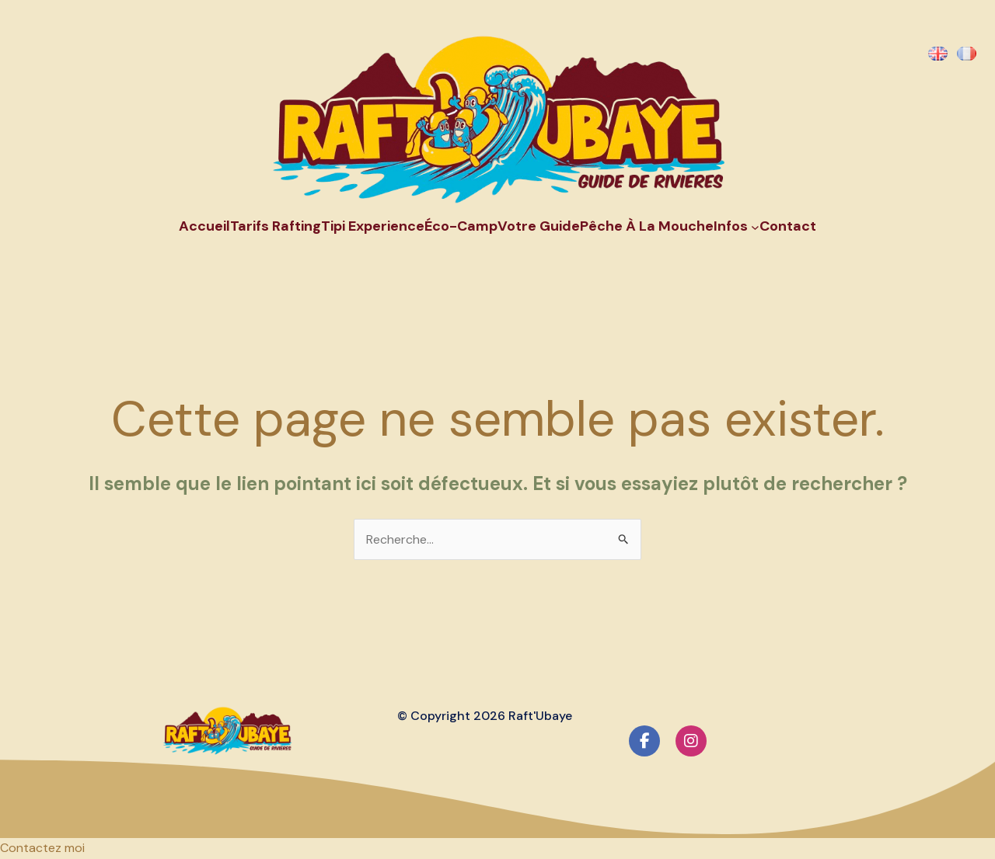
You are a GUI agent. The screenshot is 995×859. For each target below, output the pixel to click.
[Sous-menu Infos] (755, 226)
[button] (42, 848)
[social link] (644, 740)
